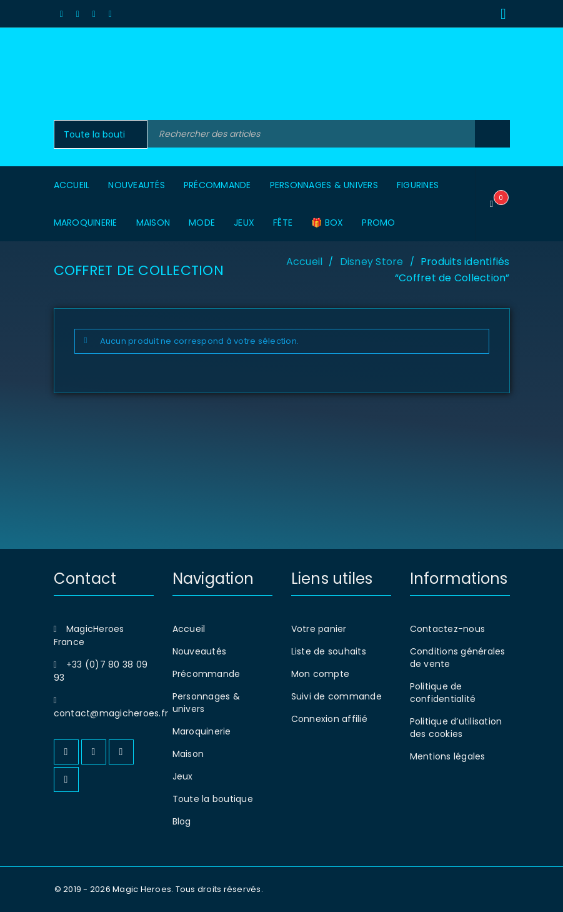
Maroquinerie (201, 731)
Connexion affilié (329, 719)
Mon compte (320, 674)
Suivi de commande (336, 696)
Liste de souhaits (328, 651)
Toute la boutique (212, 799)
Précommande (206, 674)
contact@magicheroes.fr (111, 713)
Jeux (182, 776)
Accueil (304, 261)
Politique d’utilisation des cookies (456, 727)
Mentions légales (448, 756)
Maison (188, 754)
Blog (181, 821)
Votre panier (319, 629)
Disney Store (372, 261)
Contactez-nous (448, 629)
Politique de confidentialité (443, 692)
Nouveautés (199, 651)
